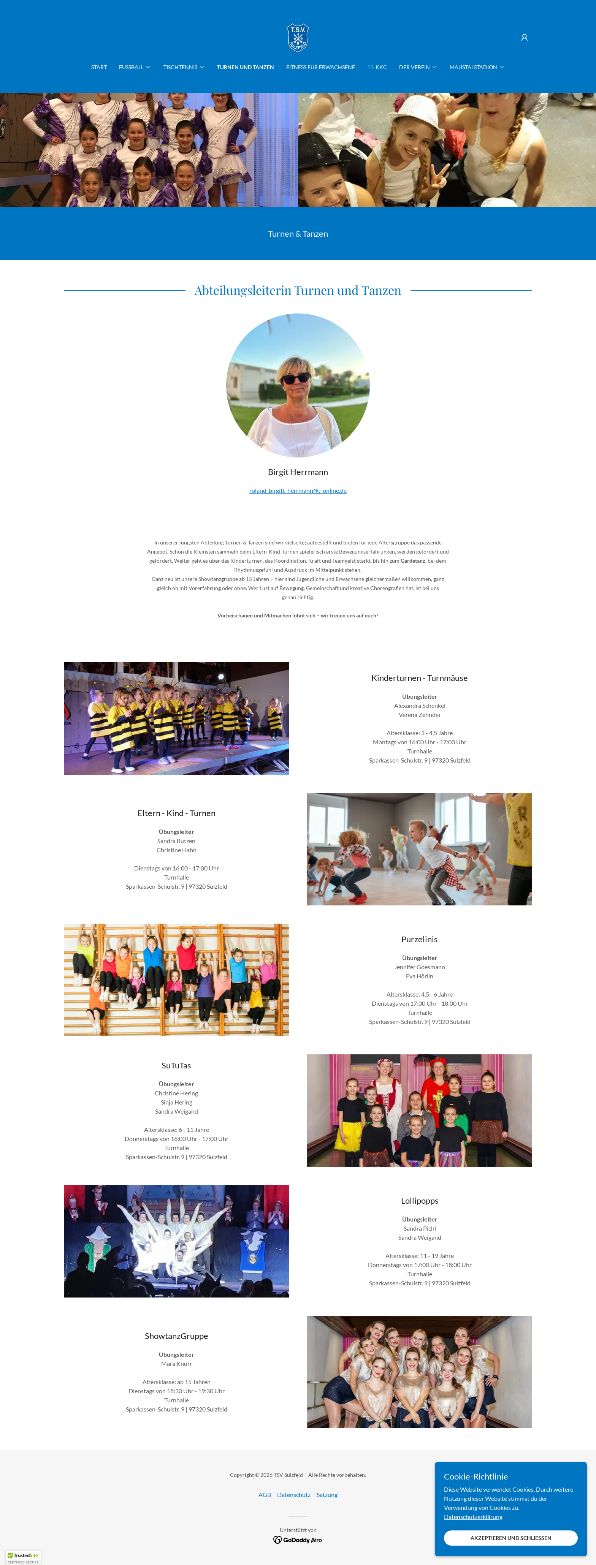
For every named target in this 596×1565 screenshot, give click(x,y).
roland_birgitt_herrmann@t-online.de (298, 490)
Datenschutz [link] (294, 1494)
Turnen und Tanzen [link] (245, 67)
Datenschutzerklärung (473, 1516)
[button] (524, 37)
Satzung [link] (327, 1494)
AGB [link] (264, 1494)
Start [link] (99, 67)
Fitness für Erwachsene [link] (320, 67)
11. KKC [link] (377, 67)
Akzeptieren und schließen (511, 1538)
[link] (298, 36)
